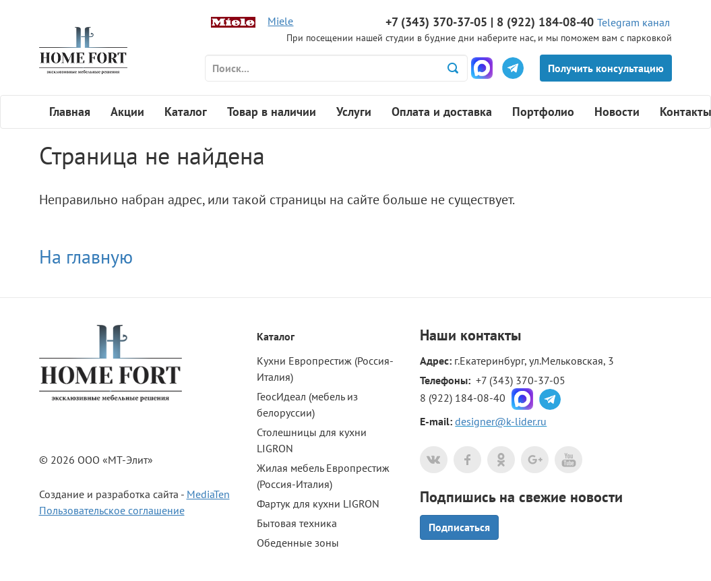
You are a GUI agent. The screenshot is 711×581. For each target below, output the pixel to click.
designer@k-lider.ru (501, 421)
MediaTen (208, 494)
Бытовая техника (297, 523)
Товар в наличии (271, 111)
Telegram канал (633, 22)
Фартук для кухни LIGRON (318, 503)
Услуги (353, 111)
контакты (490, 335)
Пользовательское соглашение (112, 510)
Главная (69, 111)
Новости (617, 111)
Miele (280, 21)
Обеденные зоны (298, 542)
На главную (86, 256)
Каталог (185, 111)
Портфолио (543, 111)
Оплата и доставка (442, 111)
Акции (127, 111)
